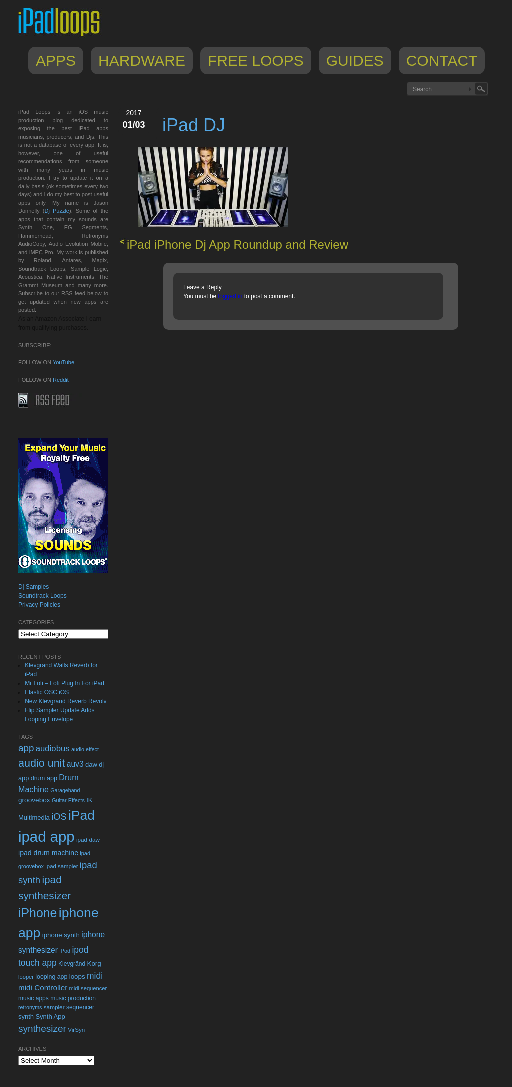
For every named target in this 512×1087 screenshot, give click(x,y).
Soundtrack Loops (42, 595)
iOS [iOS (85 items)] (59, 817)
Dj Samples (33, 586)
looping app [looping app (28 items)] (52, 976)
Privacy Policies (39, 604)
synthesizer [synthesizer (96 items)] (42, 1028)
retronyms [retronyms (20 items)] (30, 1007)
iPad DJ (194, 125)
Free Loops (256, 60)
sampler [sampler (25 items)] (54, 1007)
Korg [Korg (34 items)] (94, 963)
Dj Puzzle (57, 211)
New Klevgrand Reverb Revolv (65, 701)
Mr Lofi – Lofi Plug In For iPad (64, 683)
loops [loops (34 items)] (78, 976)
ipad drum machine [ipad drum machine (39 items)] (48, 853)
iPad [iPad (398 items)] (81, 815)
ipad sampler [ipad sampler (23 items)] (62, 866)
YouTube (63, 362)
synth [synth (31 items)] (26, 1016)
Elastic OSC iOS (47, 692)
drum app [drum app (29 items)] (44, 778)
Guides (355, 60)
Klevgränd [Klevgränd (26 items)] (72, 963)
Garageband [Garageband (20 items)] (65, 790)
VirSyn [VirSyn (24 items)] (76, 1029)
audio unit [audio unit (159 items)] (41, 763)
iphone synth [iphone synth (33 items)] (61, 935)
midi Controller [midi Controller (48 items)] (43, 987)
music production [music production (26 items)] (73, 998)
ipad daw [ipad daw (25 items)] (88, 839)
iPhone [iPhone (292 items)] (37, 913)
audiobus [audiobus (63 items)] (53, 748)
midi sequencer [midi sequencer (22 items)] (89, 988)
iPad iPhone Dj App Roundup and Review (237, 244)
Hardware (142, 60)
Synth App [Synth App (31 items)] (50, 1016)
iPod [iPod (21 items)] (65, 951)
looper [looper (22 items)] (26, 977)
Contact (442, 60)
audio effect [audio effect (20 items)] (85, 749)
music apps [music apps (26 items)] (33, 998)
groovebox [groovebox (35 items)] (34, 800)
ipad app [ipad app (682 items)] (46, 836)
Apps (56, 60)
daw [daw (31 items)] (92, 764)
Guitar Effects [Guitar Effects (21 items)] (68, 800)
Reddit (61, 380)
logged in (230, 296)
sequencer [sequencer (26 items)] (80, 1007)
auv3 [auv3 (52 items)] (75, 764)
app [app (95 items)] (26, 748)
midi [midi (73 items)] (95, 976)
